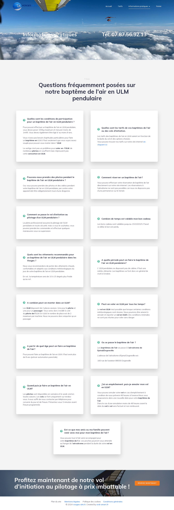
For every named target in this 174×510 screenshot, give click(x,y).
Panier (158, 6)
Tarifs (120, 6)
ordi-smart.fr (102, 505)
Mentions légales (72, 502)
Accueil (109, 6)
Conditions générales (112, 502)
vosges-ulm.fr (79, 505)
